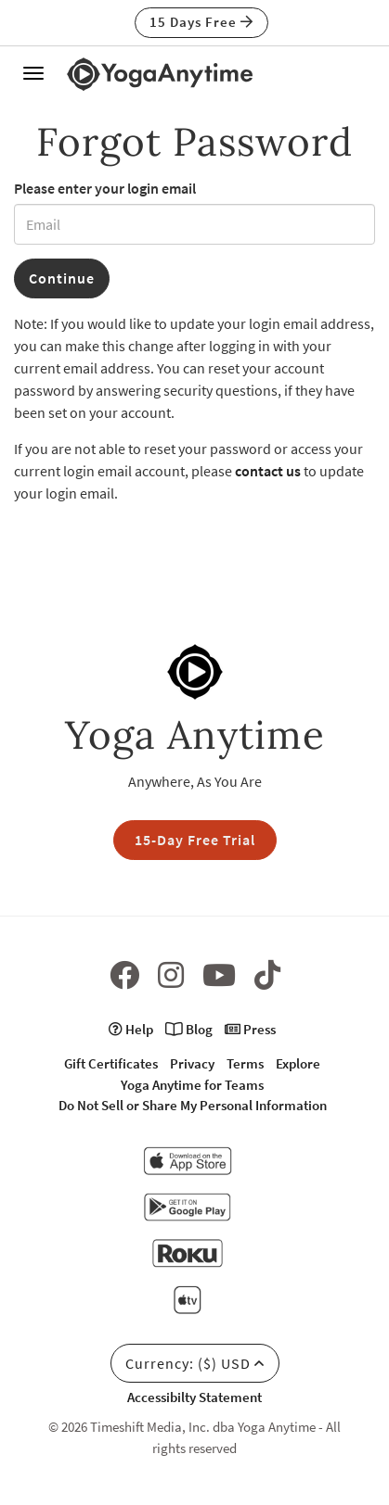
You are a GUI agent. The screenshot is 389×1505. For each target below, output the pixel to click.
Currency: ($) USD (195, 1363)
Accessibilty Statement (194, 1397)
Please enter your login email (105, 188)
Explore (298, 1063)
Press (250, 1029)
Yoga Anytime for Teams (192, 1085)
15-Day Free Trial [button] (195, 839)
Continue (62, 278)
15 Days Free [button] (201, 22)
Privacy (192, 1063)
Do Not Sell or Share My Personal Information (192, 1105)
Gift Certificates (111, 1063)
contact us (268, 471)
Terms (245, 1063)
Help (131, 1029)
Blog (189, 1029)
